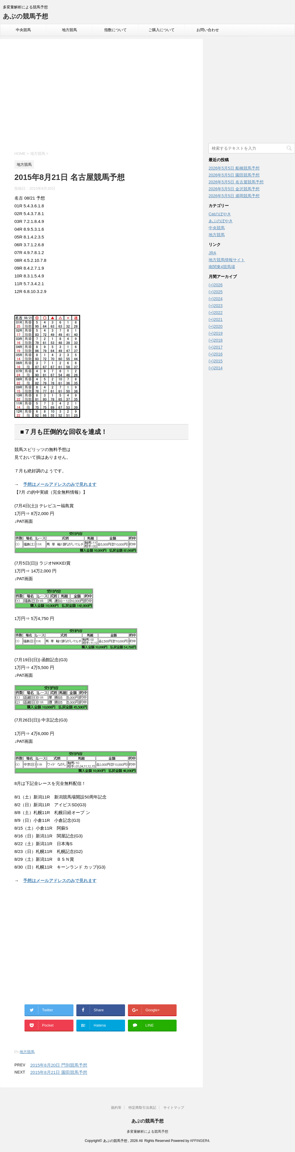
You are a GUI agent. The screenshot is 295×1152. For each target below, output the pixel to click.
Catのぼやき (220, 214)
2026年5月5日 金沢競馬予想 (234, 189)
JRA (212, 253)
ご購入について (161, 30)
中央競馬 (23, 30)
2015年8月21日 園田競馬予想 (58, 1072)
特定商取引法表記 (142, 1108)
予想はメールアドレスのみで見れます (60, 484)
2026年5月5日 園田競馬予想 (234, 175)
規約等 (116, 1108)
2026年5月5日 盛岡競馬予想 (234, 195)
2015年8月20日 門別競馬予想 (58, 1065)
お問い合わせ (207, 30)
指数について (115, 30)
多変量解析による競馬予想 (147, 1132)
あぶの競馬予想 (25, 16)
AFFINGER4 (199, 1141)
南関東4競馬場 (222, 266)
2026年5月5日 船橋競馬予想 (234, 168)
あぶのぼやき (221, 221)
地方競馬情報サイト (227, 260)
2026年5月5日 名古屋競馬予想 (236, 182)
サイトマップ (173, 1108)
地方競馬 (69, 30)
